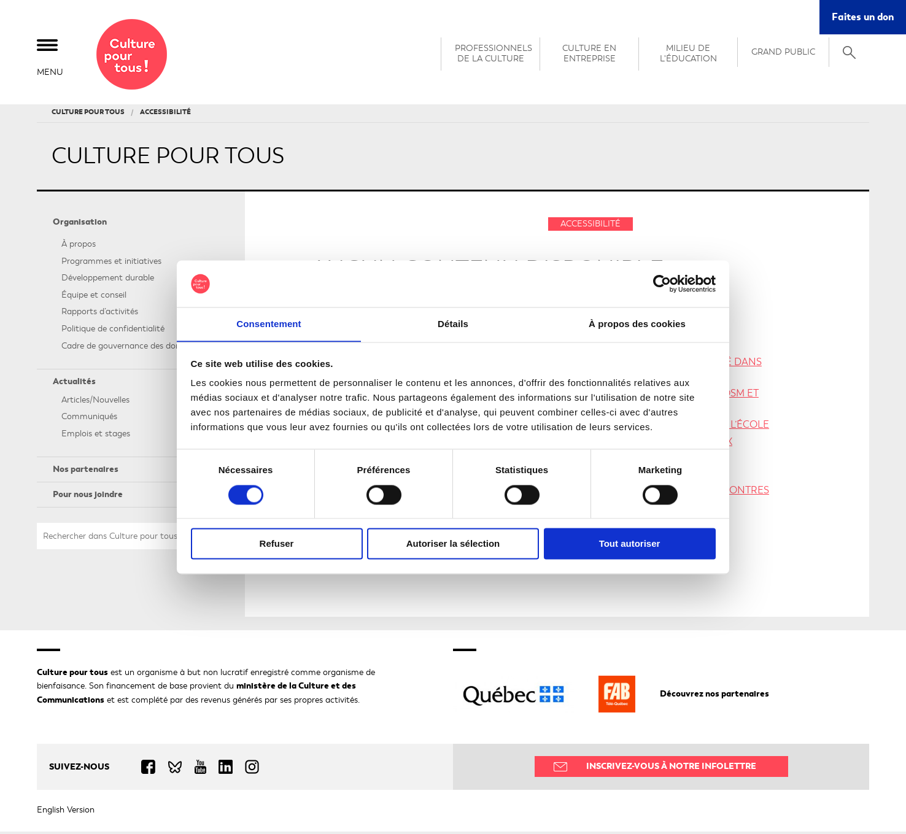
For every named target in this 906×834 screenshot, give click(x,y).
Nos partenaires (85, 471)
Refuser (277, 544)
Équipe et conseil (93, 297)
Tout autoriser (629, 544)
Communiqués (89, 419)
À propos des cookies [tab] (637, 324)
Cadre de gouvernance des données (129, 347)
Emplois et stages (95, 436)
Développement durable (107, 280)
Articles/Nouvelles (95, 401)
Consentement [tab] (268, 324)
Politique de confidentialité (113, 331)
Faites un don (863, 16)
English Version (66, 812)
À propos (78, 246)
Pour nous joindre (88, 497)
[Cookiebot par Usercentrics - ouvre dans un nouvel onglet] (662, 283)
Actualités (74, 384)
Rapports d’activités (99, 314)
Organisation (80, 224)
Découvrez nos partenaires (714, 696)
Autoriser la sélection (453, 544)
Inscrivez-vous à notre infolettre (671, 768)
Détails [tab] (453, 324)
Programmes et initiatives (111, 263)
